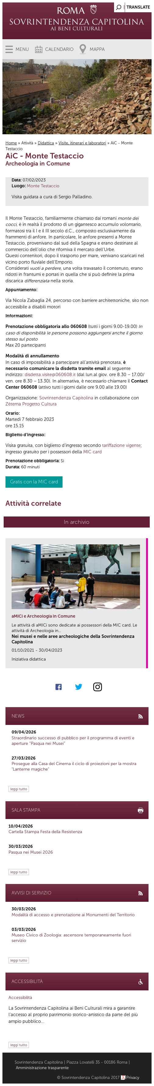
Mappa (97, 49)
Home (11, 143)
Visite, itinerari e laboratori (82, 143)
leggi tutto (18, 789)
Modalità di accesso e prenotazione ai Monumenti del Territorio (73, 914)
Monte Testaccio (43, 186)
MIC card (92, 452)
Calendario (59, 49)
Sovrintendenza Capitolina (66, 398)
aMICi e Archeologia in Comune (43, 616)
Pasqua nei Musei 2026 (31, 852)
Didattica (46, 143)
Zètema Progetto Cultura (31, 404)
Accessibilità (20, 997)
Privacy (132, 1077)
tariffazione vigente (121, 445)
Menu (22, 49)
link (143, 661)
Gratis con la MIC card (34, 482)
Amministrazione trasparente (42, 1067)
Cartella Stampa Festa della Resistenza (45, 831)
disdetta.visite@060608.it (50, 374)
